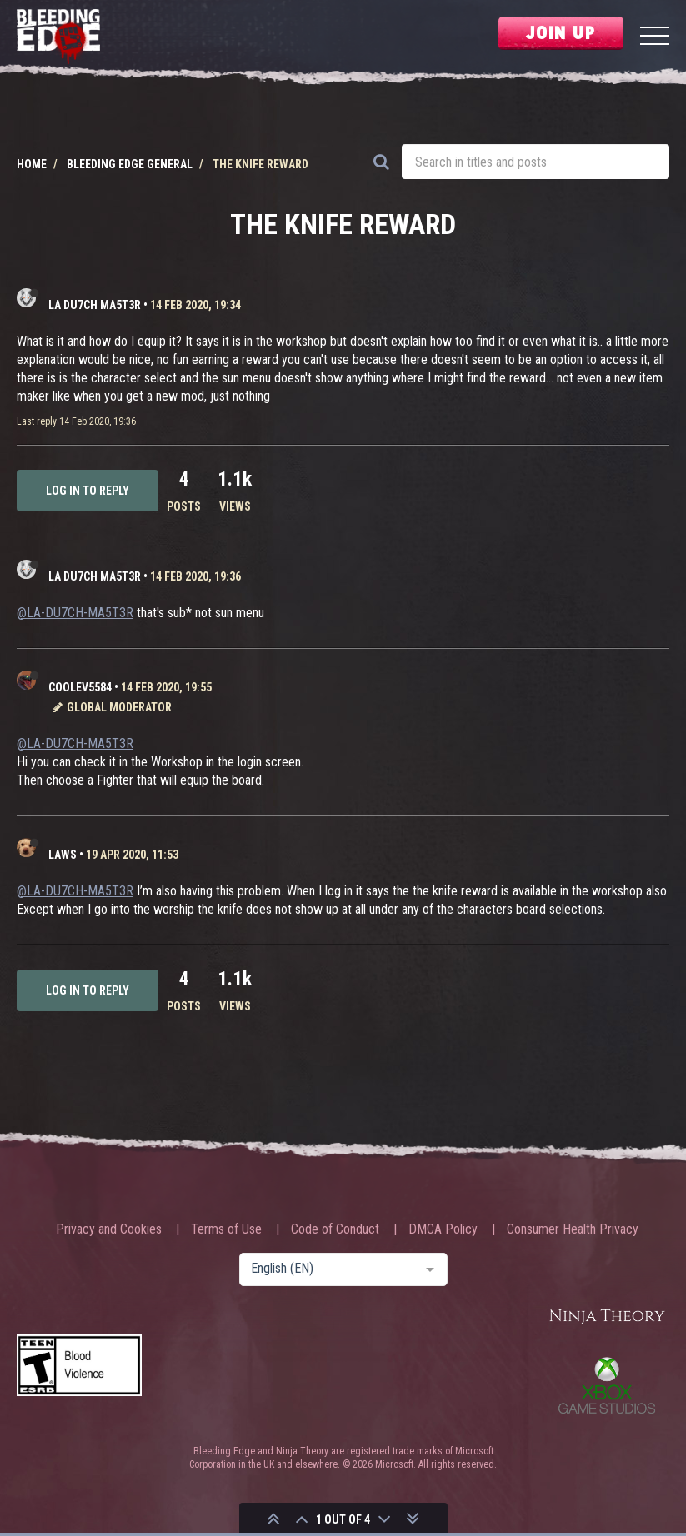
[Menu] (654, 37)
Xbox (606, 1385)
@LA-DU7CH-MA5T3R (75, 613)
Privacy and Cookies (109, 1229)
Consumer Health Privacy (572, 1229)
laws (62, 854)
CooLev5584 (80, 687)
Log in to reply (87, 490)
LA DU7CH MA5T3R (94, 305)
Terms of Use (226, 1229)
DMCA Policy (443, 1229)
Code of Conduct (335, 1229)
